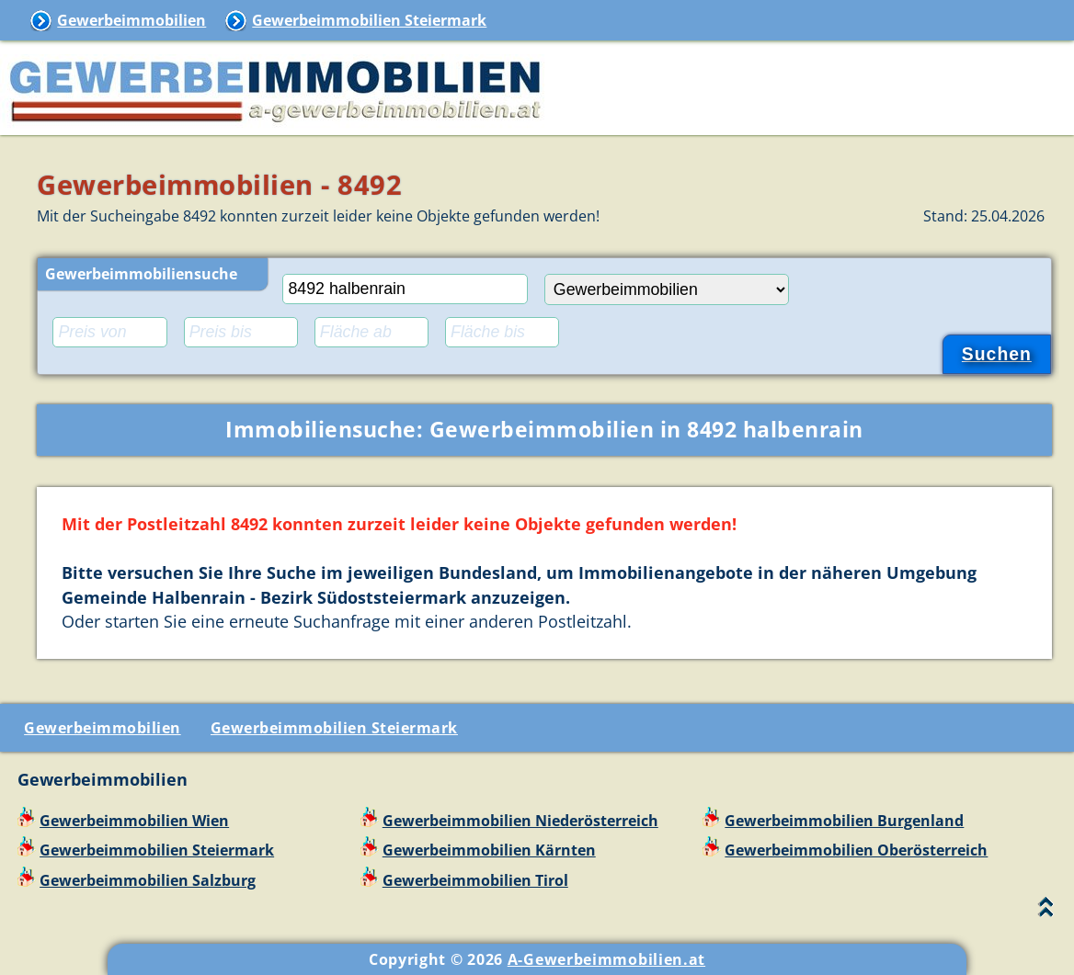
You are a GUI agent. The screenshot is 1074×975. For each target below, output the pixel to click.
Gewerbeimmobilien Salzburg (148, 880)
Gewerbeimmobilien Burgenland (844, 821)
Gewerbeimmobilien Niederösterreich (520, 821)
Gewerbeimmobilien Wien (134, 821)
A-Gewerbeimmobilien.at (606, 959)
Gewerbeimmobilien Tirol (475, 880)
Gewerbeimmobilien (131, 20)
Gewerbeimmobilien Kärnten (489, 850)
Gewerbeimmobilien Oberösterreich (856, 850)
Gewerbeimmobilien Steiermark (369, 20)
